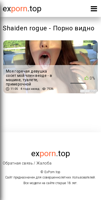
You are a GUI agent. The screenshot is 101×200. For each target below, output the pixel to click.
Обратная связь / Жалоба (27, 163)
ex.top (50, 153)
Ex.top (22, 8)
